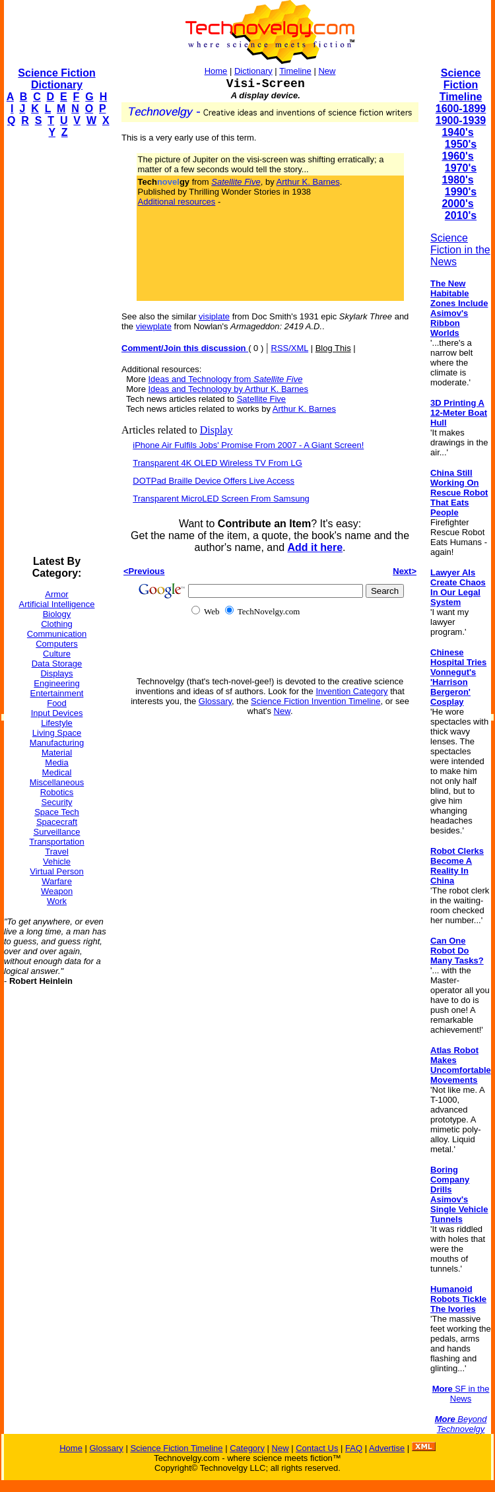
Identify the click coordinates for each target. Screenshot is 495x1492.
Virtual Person (56, 871)
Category (247, 1448)
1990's (461, 191)
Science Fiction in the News (460, 249)
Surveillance (57, 832)
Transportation (56, 842)
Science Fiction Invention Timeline (316, 701)
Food (57, 703)
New (326, 71)
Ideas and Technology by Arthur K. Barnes (228, 389)
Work (57, 901)
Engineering (56, 683)
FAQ (353, 1448)
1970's (461, 168)
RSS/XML (290, 348)
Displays (56, 673)
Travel (57, 852)
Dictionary (253, 71)
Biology (57, 614)
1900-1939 (461, 120)
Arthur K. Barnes (308, 182)
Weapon (57, 891)
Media (56, 762)
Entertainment (57, 693)
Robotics (57, 792)
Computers (57, 644)
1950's (461, 144)
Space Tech (56, 812)
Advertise (387, 1448)
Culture (57, 654)
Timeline (295, 71)
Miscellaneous (57, 782)
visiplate (214, 316)
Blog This (333, 348)
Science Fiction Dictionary (56, 78)
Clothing (57, 624)
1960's (457, 156)
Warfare (57, 881)
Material (57, 753)
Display (216, 430)
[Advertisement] (57, 347)
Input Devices (57, 713)
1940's (457, 132)
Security (57, 802)
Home (216, 71)
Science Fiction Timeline (461, 84)
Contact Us (317, 1448)
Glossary (215, 701)
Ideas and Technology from (225, 379)
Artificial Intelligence (57, 604)
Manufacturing (57, 743)
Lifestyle (57, 723)
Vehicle (57, 861)
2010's (461, 215)
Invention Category (351, 691)
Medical (57, 772)
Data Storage (57, 663)
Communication (56, 634)
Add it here (315, 547)
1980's (457, 179)
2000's (457, 203)
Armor (56, 594)
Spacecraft (56, 822)
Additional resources (177, 202)
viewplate (154, 326)
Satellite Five (261, 399)
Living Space (56, 733)
